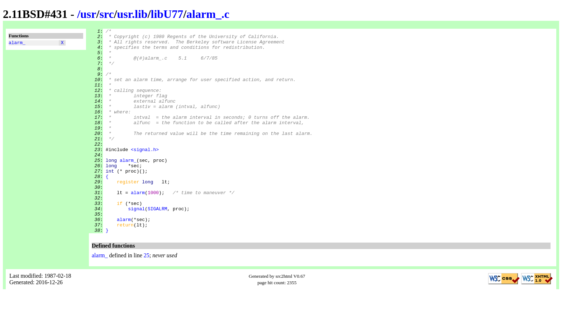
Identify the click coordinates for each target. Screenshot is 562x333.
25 (146, 296)
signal (136, 245)
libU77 (167, 14)
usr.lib (132, 14)
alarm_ (17, 43)
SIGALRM (157, 245)
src (106, 14)
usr (88, 14)
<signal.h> (145, 174)
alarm (138, 225)
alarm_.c (207, 14)
